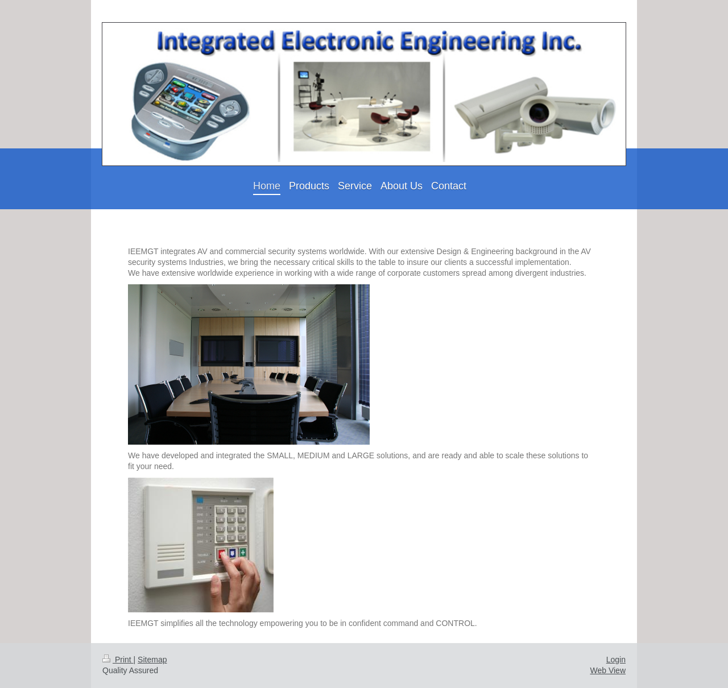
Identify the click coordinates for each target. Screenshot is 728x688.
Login (616, 659)
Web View (608, 670)
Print (118, 659)
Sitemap (152, 659)
